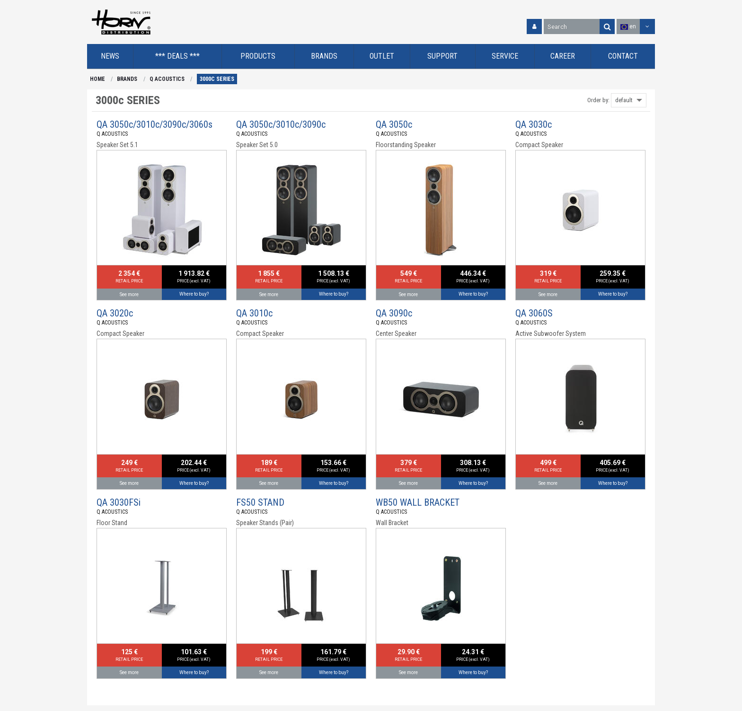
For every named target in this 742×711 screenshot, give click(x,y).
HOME (97, 79)
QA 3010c (254, 313)
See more (129, 294)
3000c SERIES (217, 79)
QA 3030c (533, 124)
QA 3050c (394, 124)
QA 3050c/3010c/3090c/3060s (154, 124)
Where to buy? (194, 294)
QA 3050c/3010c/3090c (281, 124)
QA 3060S (534, 313)
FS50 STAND (260, 502)
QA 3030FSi (119, 502)
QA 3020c (115, 313)
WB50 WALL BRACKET (417, 502)
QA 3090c (394, 313)
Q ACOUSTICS (167, 79)
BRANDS (127, 79)
